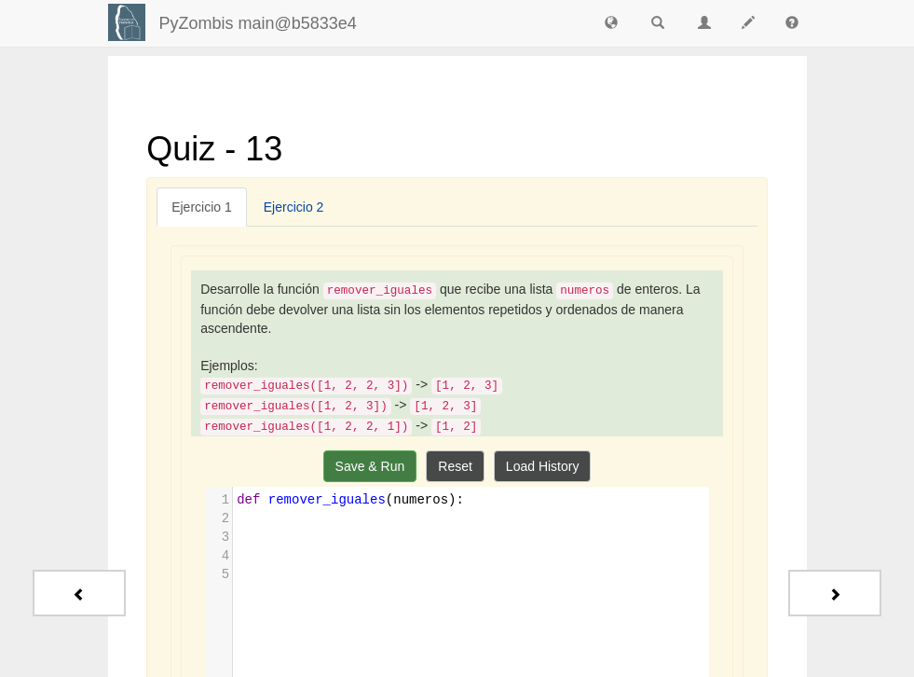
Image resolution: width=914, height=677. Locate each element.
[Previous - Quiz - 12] (79, 593)
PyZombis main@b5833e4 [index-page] (258, 23)
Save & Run (370, 466)
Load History (543, 466)
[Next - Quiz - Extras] (834, 593)
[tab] (202, 207)
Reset (455, 466)
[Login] (126, 22)
